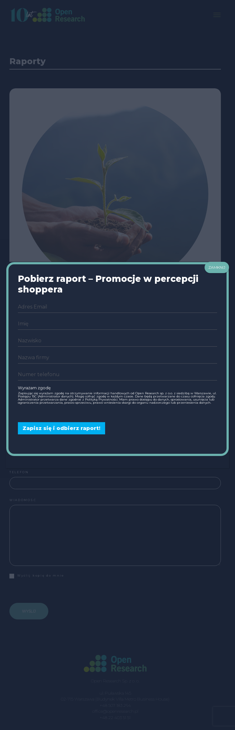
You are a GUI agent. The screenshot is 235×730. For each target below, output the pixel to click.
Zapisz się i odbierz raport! (61, 428)
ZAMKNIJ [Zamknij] (216, 267)
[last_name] (117, 341)
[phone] (117, 375)
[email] (117, 307)
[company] (117, 358)
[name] (117, 324)
